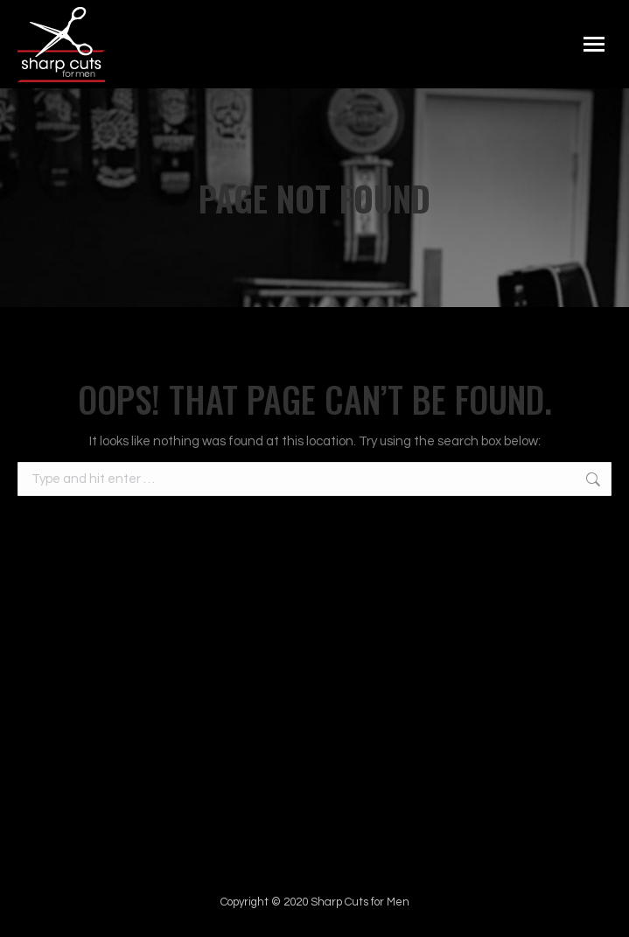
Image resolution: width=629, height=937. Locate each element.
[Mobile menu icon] (594, 44)
